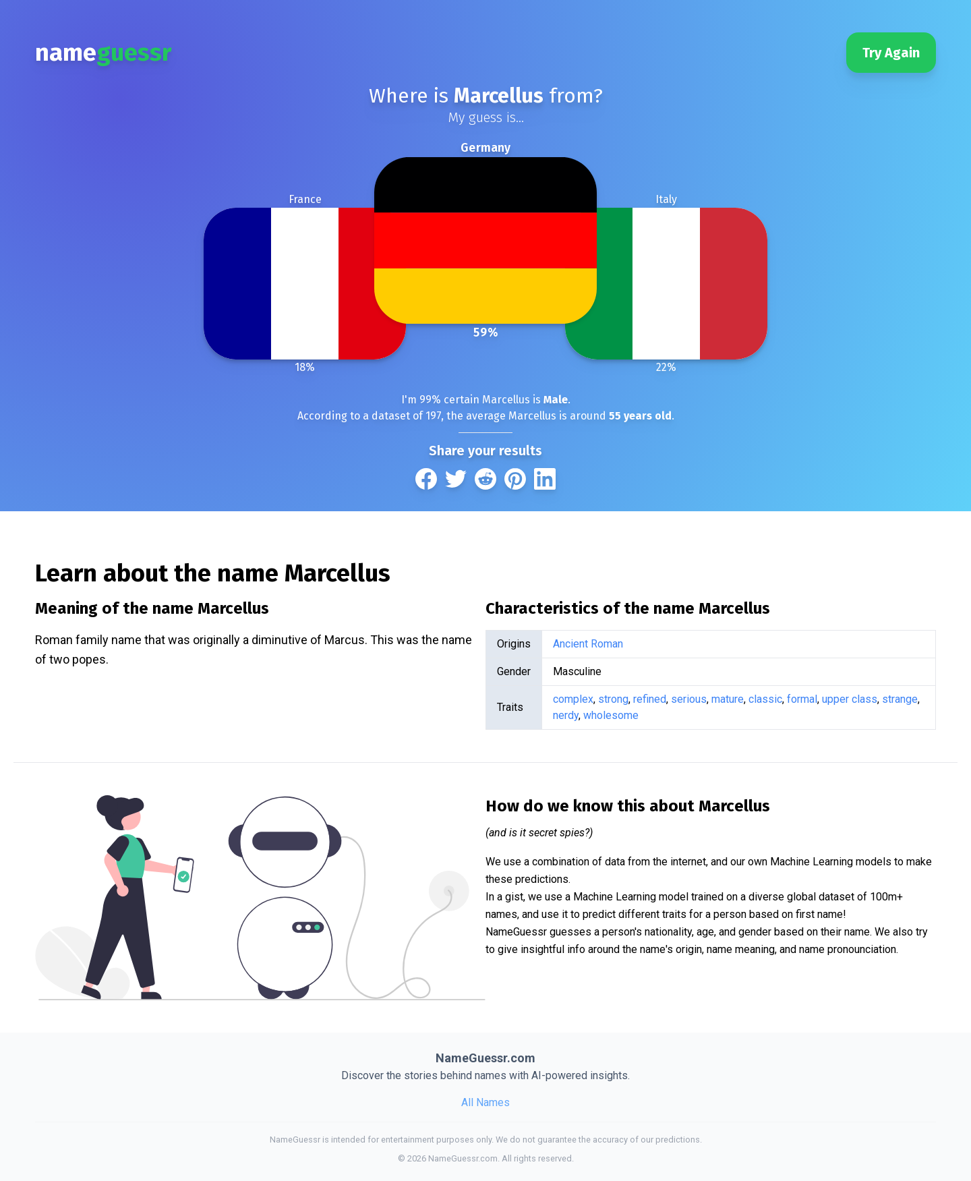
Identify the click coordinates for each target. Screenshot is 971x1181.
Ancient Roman (588, 643)
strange (900, 699)
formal (802, 699)
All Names (485, 1102)
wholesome (611, 715)
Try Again (891, 53)
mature (727, 699)
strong (613, 699)
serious (689, 699)
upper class (849, 699)
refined (649, 699)
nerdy (566, 715)
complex (573, 699)
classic (765, 699)
